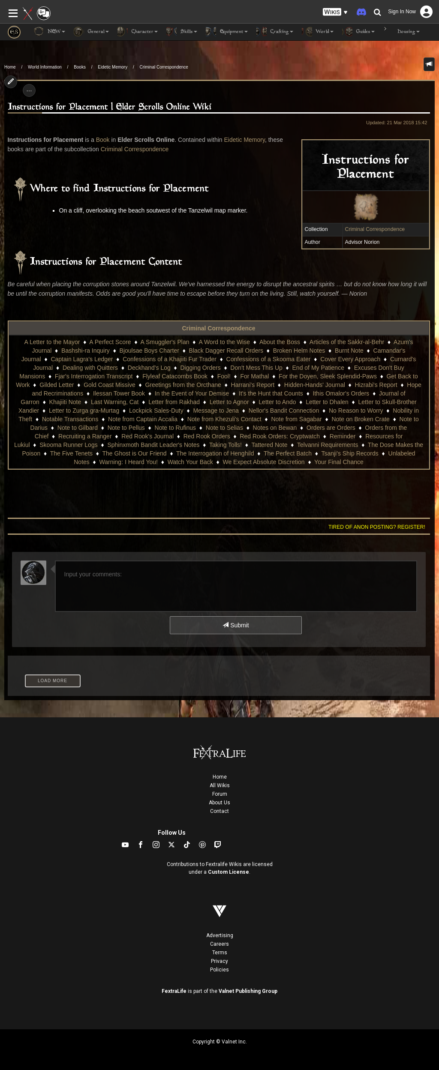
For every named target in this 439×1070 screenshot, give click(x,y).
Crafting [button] (274, 32)
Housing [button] (401, 32)
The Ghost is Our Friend (134, 453)
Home (10, 67)
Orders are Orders (331, 427)
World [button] (318, 32)
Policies (219, 970)
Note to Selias (224, 427)
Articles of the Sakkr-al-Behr (347, 342)
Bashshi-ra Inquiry (85, 350)
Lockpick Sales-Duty (156, 410)
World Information (45, 67)
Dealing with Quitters (90, 367)
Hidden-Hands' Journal (314, 384)
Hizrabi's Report (376, 384)
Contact (219, 811)
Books (80, 67)
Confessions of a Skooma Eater (268, 359)
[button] (335, 12)
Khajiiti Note (65, 402)
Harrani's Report (253, 384)
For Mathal (254, 376)
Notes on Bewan (275, 427)
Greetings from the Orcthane (183, 384)
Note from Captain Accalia (142, 419)
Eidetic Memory (112, 67)
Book (103, 139)
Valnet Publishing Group (248, 991)
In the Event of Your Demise (192, 393)
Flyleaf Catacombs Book (174, 376)
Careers (219, 944)
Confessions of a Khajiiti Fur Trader (169, 359)
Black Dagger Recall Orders (226, 350)
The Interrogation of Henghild (215, 453)
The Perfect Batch (288, 453)
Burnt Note (349, 350)
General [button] (91, 32)
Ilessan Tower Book (119, 393)
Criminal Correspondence (164, 67)
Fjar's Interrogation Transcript (94, 376)
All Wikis (220, 785)
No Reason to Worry (356, 410)
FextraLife (174, 991)
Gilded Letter (56, 384)
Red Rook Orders (206, 436)
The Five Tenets (71, 453)
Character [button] (137, 32)
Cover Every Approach (350, 359)
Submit (236, 625)
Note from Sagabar (296, 419)
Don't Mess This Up (256, 367)
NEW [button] (49, 32)
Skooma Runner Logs (68, 444)
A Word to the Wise (224, 342)
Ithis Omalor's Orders (341, 393)
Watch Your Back (190, 462)
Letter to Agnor (229, 402)
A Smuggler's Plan (165, 342)
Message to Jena (216, 410)
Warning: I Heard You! (128, 462)
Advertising (219, 935)
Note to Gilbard (77, 427)
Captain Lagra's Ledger (82, 359)
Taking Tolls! (225, 444)
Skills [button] (181, 32)
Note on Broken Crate (360, 419)
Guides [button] (358, 32)
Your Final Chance (339, 462)
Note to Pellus (126, 427)
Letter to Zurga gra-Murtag (84, 410)
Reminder (343, 436)
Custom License (228, 872)
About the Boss (279, 342)
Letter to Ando (277, 402)
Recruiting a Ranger (85, 436)
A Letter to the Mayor (52, 342)
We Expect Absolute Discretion (263, 462)
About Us (219, 803)
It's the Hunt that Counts (271, 393)
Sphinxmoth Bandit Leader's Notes (153, 444)
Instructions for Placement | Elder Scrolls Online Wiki (110, 107)
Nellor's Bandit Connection (284, 410)
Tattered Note (269, 444)
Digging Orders (200, 367)
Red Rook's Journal (147, 436)
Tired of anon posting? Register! (376, 527)
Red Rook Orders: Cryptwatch (280, 436)
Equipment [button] (227, 32)
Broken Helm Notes (299, 350)
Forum (219, 794)
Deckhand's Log (149, 367)
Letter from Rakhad (174, 402)
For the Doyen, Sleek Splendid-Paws (328, 376)
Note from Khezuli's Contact (224, 419)
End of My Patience (318, 367)
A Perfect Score (110, 342)
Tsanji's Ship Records (349, 453)
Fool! (224, 376)
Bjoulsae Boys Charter (149, 350)
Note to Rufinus (175, 427)
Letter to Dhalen (327, 402)
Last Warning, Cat (115, 402)
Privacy (219, 961)
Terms (219, 953)
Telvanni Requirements (327, 444)
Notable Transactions (70, 419)
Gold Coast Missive (109, 384)
